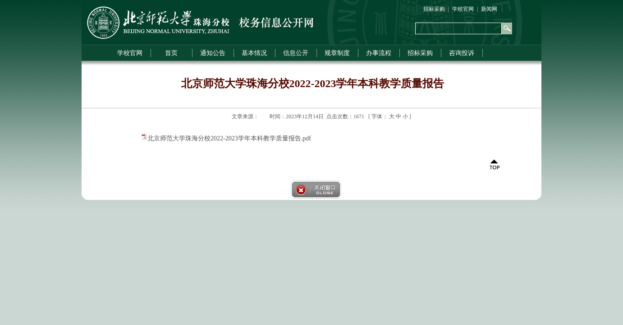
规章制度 (337, 53)
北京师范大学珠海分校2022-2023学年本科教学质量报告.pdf (229, 138)
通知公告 (212, 53)
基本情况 (254, 53)
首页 (171, 53)
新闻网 (489, 9)
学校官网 (463, 9)
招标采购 (434, 9)
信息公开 (295, 53)
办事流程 (378, 53)
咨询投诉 (461, 53)
